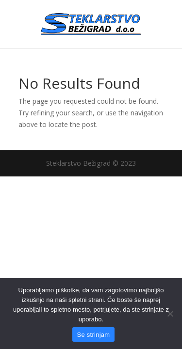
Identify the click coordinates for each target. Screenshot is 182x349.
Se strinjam (93, 334)
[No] (170, 313)
